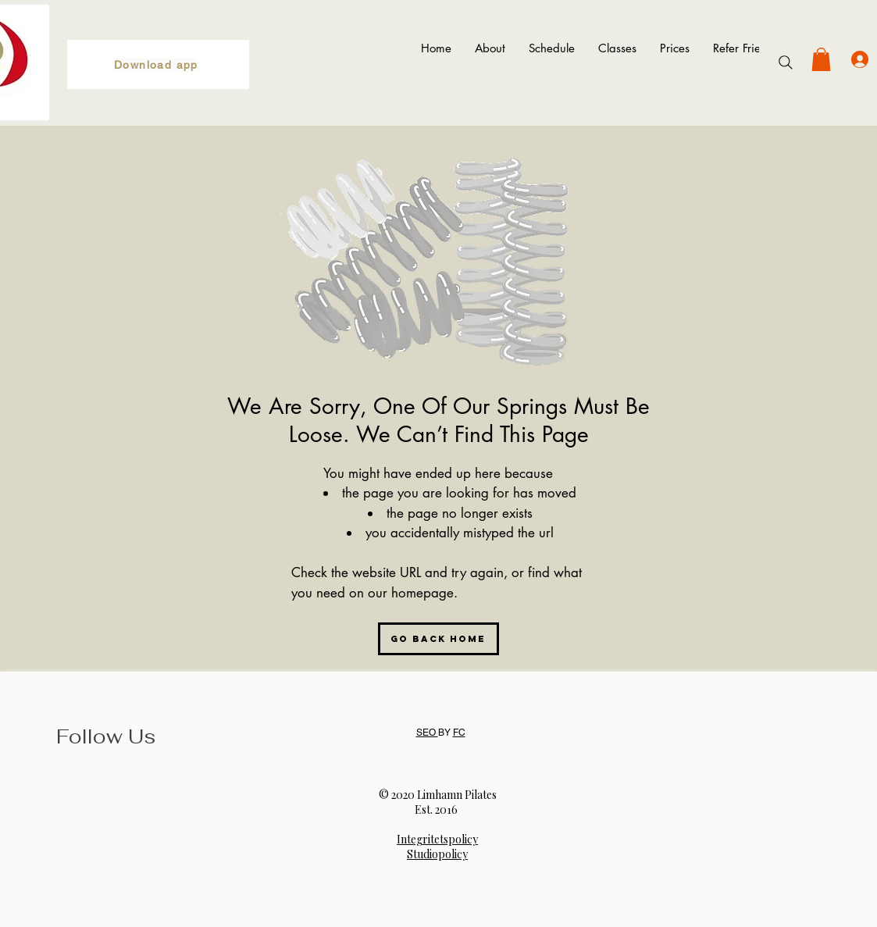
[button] (821, 59)
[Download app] (158, 64)
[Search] (785, 62)
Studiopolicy (437, 854)
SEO (427, 732)
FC (459, 732)
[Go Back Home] (438, 638)
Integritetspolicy (437, 839)
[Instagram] (75, 794)
